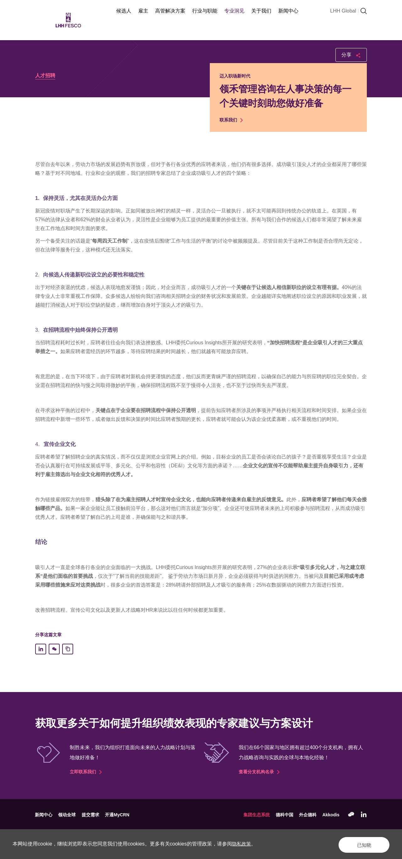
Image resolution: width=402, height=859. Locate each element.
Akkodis (330, 814)
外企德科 (307, 814)
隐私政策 (242, 843)
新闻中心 (44, 814)
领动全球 (68, 814)
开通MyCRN (119, 814)
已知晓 (359, 843)
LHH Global (343, 10)
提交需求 (91, 814)
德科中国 (283, 814)
